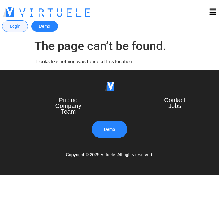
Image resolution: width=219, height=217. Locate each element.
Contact (174, 100)
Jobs (174, 105)
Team (68, 111)
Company (68, 105)
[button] (213, 12)
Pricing (68, 100)
